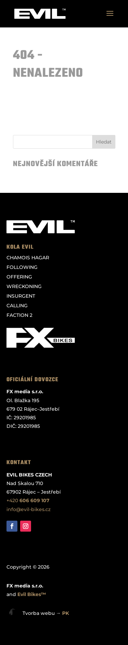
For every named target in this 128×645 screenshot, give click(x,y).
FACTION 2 (19, 315)
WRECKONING (24, 286)
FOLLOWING (22, 267)
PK (65, 613)
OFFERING (19, 277)
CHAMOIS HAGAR (27, 258)
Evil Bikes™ (31, 594)
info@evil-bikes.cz (28, 509)
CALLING (17, 305)
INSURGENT (20, 296)
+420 (27, 500)
